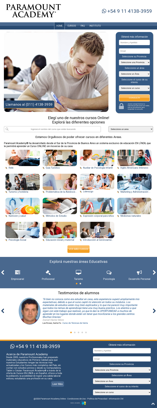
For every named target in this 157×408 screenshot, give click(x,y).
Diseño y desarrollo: (78, 403)
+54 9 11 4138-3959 (127, 11)
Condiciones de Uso (76, 399)
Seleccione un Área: (122, 375)
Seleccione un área (134, 68)
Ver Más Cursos (78, 249)
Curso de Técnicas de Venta (75, 323)
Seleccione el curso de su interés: (134, 81)
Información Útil (116, 399)
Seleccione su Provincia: (134, 56)
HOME (59, 26)
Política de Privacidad (97, 399)
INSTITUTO (95, 26)
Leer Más (57, 384)
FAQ (83, 26)
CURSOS (71, 26)
